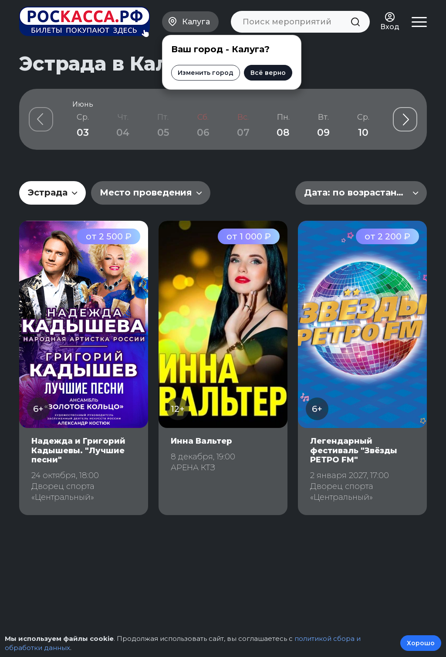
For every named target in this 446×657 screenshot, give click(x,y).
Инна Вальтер (201, 441)
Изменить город (205, 73)
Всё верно (268, 73)
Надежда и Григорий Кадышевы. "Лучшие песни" (78, 450)
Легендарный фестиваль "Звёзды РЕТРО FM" (353, 450)
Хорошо (421, 643)
